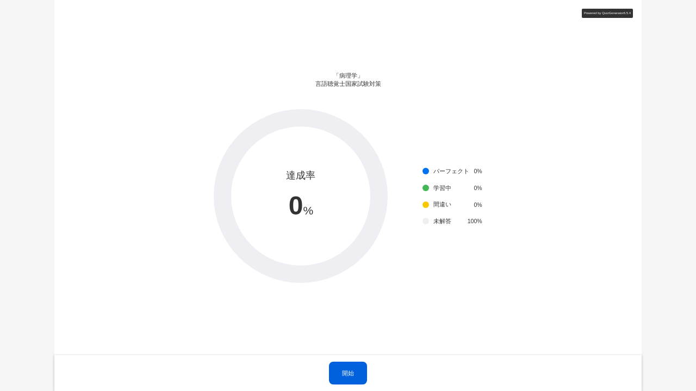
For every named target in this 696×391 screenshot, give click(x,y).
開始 (348, 373)
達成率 (300, 175)
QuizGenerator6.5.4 (616, 13)
